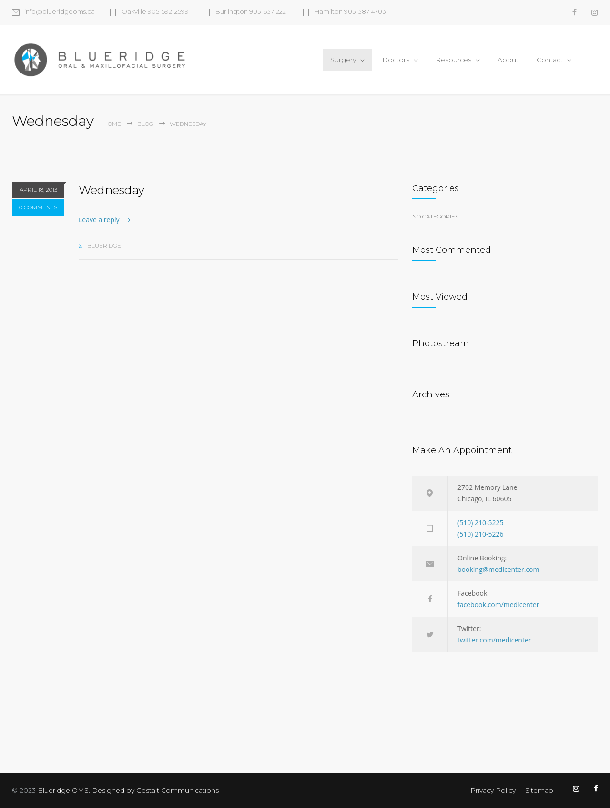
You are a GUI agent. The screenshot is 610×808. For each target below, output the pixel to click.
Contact (550, 59)
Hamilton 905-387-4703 (350, 12)
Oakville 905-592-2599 (155, 12)
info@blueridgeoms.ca (59, 12)
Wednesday (111, 190)
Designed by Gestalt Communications (155, 790)
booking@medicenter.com (498, 569)
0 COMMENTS (38, 207)
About (508, 59)
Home (112, 123)
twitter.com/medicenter (494, 639)
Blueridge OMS (63, 790)
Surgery (343, 59)
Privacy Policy (493, 790)
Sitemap (539, 790)
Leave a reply (99, 219)
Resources (453, 59)
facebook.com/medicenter (498, 604)
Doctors (395, 59)
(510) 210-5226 (480, 534)
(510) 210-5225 (480, 522)
